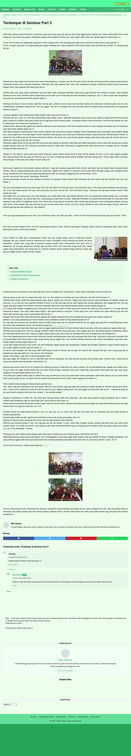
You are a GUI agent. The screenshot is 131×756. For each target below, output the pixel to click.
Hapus (15, 668)
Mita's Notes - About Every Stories (69, 753)
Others (84, 7)
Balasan (11, 673)
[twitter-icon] (118, 2)
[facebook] (13, 641)
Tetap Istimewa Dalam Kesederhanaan (25, 320)
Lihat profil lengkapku (110, 49)
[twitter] (34, 641)
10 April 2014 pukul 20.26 (18, 660)
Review (43, 7)
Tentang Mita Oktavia (46, 749)
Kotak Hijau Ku (83, 749)
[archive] (100, 82)
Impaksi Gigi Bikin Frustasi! (21, 316)
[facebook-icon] (114, 2)
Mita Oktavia (16, 678)
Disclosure (72, 749)
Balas (10, 668)
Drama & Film (31, 7)
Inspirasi (74, 7)
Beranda (6, 7)
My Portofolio (95, 749)
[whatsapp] (76, 641)
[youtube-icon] (126, 2)
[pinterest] (55, 641)
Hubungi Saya (61, 749)
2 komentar (27, 27)
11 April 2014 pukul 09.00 (21, 681)
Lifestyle (53, 7)
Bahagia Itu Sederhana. (20, 324)
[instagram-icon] (122, 2)
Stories (63, 7)
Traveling (18, 7)
